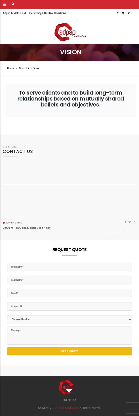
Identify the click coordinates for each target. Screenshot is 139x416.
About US (24, 68)
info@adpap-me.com (69, 217)
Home (10, 68)
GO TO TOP (69, 400)
